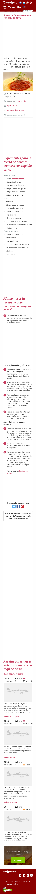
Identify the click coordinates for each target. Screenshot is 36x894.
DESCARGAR (18, 860)
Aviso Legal (9, 881)
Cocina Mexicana (11, 115)
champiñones (18, 178)
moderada (21, 101)
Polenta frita (9, 757)
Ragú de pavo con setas (13, 674)
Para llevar (20, 115)
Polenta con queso (11, 716)
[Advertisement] (18, 37)
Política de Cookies (11, 884)
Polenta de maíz (11, 802)
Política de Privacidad (22, 881)
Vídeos (11, 7)
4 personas (12, 105)
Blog (19, 7)
